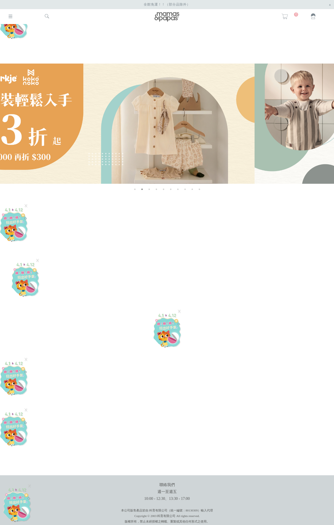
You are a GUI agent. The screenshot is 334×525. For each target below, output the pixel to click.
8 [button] (185, 189)
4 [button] (156, 189)
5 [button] (163, 189)
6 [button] (170, 189)
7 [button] (178, 189)
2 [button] (142, 189)
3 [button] (149, 189)
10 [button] (199, 189)
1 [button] (135, 189)
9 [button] (192, 189)
